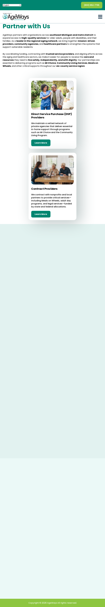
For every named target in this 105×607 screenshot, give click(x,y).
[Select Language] (12, 5)
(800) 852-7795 (91, 5)
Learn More (41, 142)
